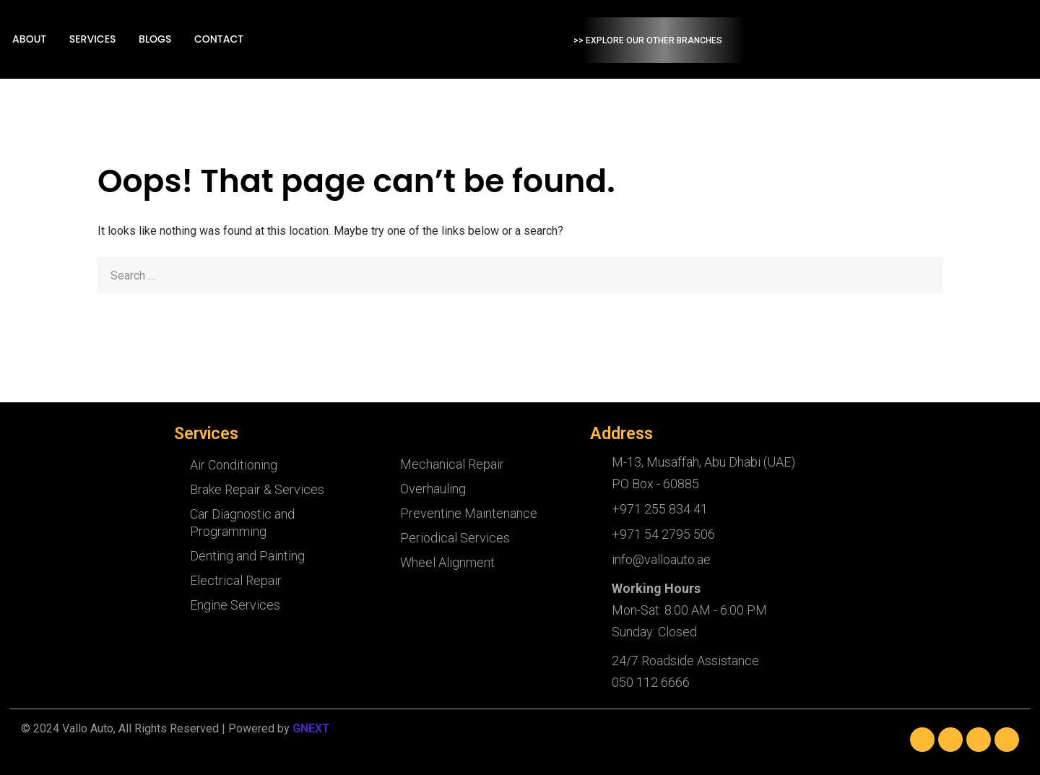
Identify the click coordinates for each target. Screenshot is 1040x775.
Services (259, 40)
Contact (383, 40)
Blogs (321, 40)
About (197, 40)
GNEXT (311, 728)
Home (144, 40)
